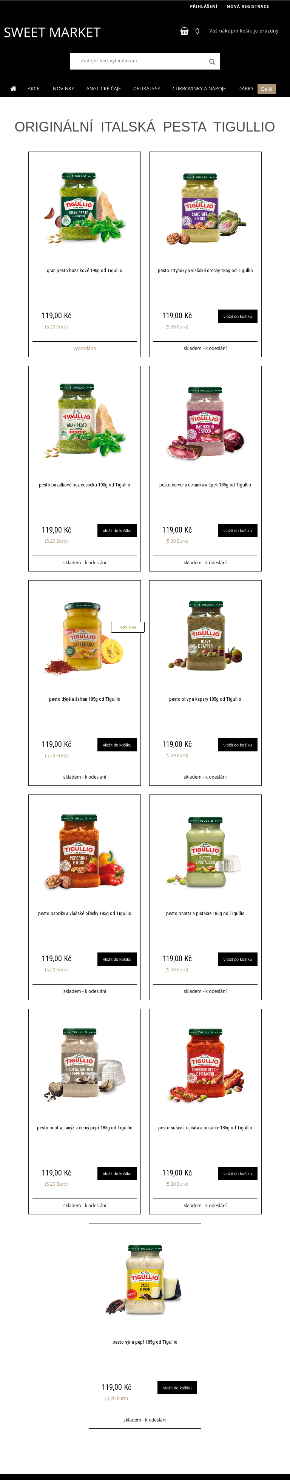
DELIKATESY (146, 88)
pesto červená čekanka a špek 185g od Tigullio (205, 485)
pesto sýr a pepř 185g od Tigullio (145, 1344)
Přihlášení (204, 6)
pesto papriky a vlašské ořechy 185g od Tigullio (84, 915)
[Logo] (52, 32)
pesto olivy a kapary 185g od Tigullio (205, 700)
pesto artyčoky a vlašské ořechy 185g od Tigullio (205, 271)
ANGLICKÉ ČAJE (103, 88)
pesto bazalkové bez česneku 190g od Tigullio (84, 485)
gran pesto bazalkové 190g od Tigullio (84, 271)
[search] (211, 62)
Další (267, 89)
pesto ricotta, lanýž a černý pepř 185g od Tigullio (85, 1129)
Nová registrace (248, 6)
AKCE (34, 88)
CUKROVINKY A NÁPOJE (199, 88)
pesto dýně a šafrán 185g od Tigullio (84, 700)
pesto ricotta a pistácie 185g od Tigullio (205, 915)
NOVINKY (63, 88)
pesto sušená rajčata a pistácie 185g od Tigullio (205, 1129)
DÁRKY (246, 88)
